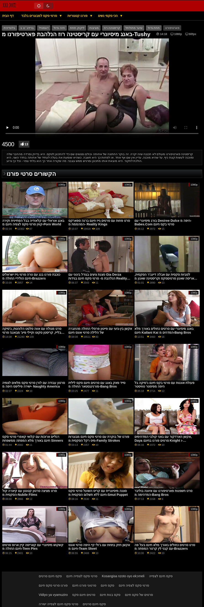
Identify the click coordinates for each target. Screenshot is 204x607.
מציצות (94, 28)
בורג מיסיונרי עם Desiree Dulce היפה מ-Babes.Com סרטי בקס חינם (162, 222)
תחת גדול (154, 28)
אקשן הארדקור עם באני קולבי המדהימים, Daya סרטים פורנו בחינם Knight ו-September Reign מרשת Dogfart (163, 440)
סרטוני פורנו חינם (84, 585)
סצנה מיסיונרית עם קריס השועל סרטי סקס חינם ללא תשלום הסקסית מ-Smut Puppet (98, 492)
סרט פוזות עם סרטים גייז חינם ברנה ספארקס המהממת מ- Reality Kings (99, 222)
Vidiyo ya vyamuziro (53, 595)
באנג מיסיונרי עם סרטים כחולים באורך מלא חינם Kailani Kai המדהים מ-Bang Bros (164, 330)
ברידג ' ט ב (27, 28)
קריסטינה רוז (112, 28)
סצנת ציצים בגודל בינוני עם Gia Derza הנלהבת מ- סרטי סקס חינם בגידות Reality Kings (97, 278)
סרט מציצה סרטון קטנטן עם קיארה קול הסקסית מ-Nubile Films (29, 492)
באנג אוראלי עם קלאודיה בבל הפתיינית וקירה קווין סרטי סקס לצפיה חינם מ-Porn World (33, 222)
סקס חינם (107, 585)
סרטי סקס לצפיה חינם (134, 585)
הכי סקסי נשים (108, 16)
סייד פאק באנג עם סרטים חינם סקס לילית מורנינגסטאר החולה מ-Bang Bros (96, 384)
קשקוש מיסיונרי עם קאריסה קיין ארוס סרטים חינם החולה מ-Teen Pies (32, 547)
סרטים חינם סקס (83, 595)
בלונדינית (9, 28)
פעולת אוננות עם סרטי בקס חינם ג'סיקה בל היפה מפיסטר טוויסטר (164, 384)
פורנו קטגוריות (77, 16)
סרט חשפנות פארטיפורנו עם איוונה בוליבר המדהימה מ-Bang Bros (163, 492)
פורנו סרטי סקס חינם (53, 585)
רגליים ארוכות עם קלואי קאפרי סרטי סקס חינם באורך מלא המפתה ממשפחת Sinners (32, 438)
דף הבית (8, 16)
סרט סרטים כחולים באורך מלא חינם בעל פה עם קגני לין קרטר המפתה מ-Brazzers (164, 547)
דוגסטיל (44, 28)
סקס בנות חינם (110, 595)
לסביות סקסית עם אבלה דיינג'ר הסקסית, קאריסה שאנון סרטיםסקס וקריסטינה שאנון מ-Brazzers (165, 278)
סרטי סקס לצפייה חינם (81, 576)
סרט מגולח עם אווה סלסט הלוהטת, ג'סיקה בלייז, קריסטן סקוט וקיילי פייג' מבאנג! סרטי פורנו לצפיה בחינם (31, 332)
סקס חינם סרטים (50, 576)
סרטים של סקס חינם (139, 595)
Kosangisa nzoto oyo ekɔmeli (123, 576)
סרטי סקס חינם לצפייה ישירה (58, 604)
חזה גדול (59, 28)
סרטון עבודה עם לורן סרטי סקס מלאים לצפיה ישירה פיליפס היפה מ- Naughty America (33, 384)
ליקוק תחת (77, 28)
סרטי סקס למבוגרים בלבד (39, 16)
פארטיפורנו (172, 28)
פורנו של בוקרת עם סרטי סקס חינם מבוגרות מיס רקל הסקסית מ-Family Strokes (98, 438)
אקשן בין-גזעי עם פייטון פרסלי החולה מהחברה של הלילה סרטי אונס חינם (100, 330)
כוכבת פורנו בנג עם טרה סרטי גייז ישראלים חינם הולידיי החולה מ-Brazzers (31, 276)
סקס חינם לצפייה (161, 576)
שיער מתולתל (133, 28)
